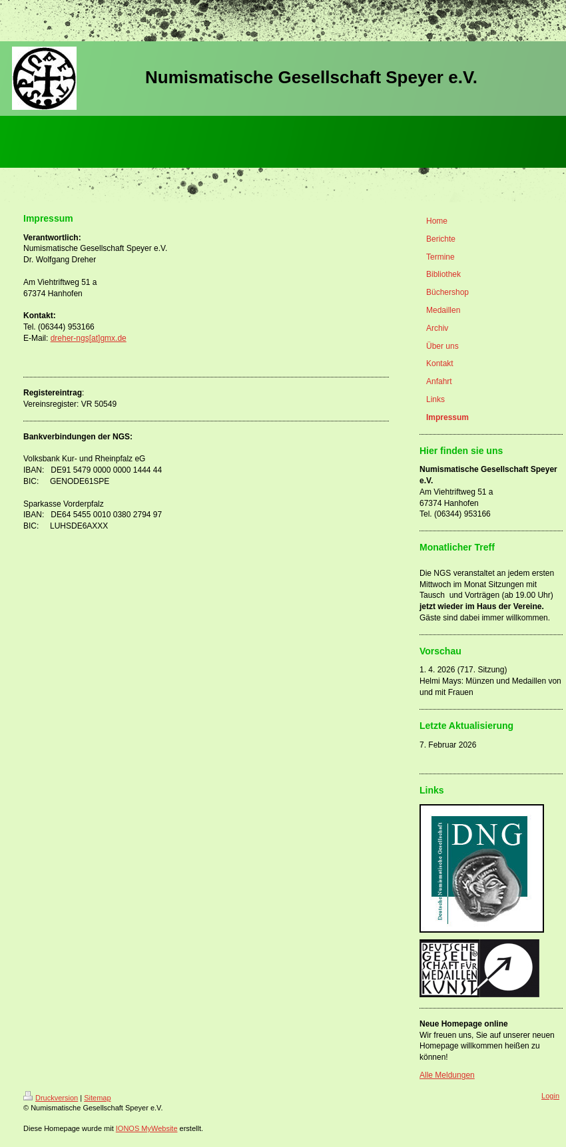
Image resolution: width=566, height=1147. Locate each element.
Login (550, 1096)
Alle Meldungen (447, 1075)
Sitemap (97, 1098)
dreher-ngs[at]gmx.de (89, 338)
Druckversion (50, 1098)
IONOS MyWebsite (147, 1128)
